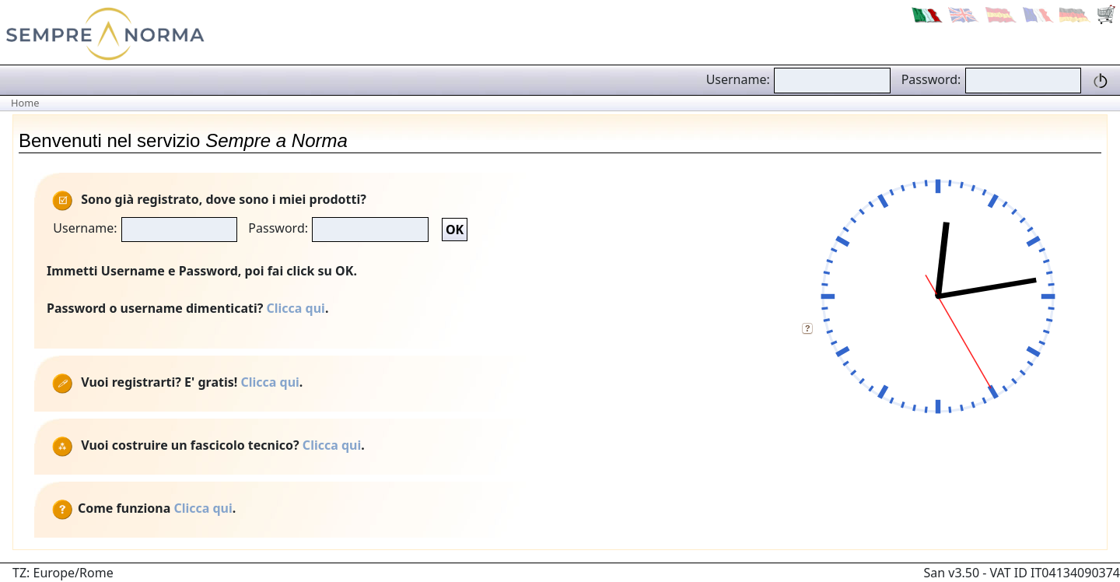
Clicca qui (296, 308)
